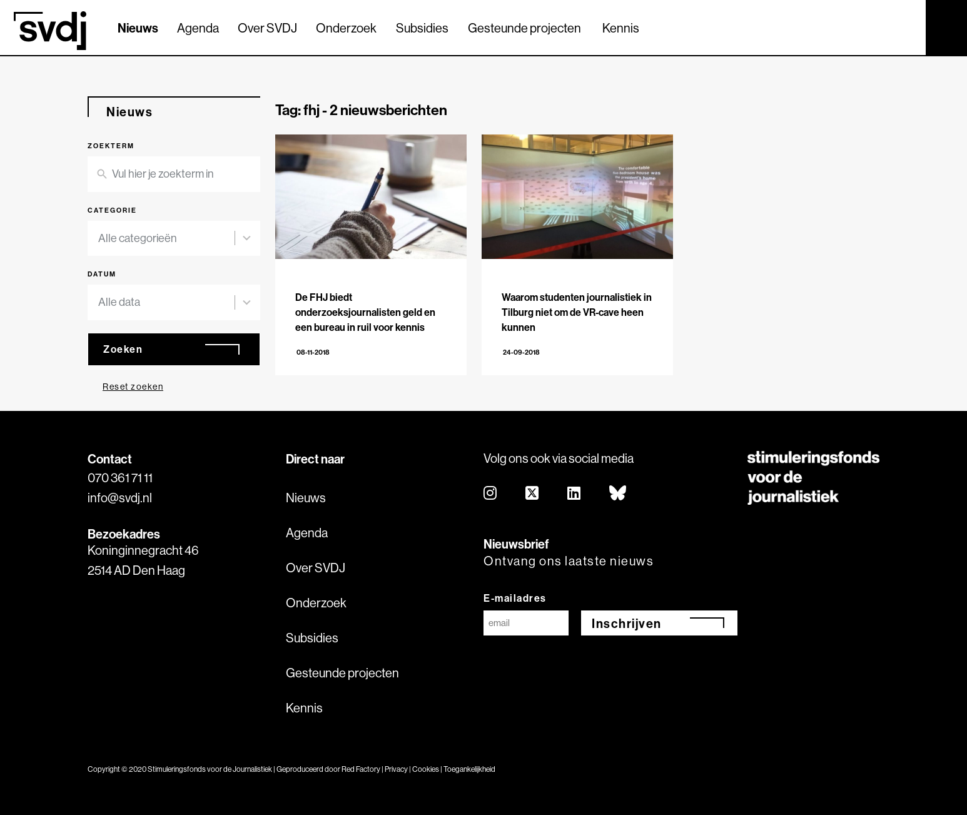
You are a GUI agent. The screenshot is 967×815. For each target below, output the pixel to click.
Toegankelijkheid (469, 769)
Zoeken (123, 349)
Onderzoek (346, 28)
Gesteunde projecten (524, 28)
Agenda (198, 28)
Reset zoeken (133, 386)
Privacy (396, 769)
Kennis (620, 28)
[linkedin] (574, 494)
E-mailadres (515, 598)
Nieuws (138, 28)
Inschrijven (627, 623)
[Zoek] (905, 27)
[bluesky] (618, 494)
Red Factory (361, 769)
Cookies (425, 769)
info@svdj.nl (120, 497)
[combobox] (166, 238)
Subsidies (422, 28)
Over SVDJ (267, 28)
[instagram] (491, 494)
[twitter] (532, 494)
